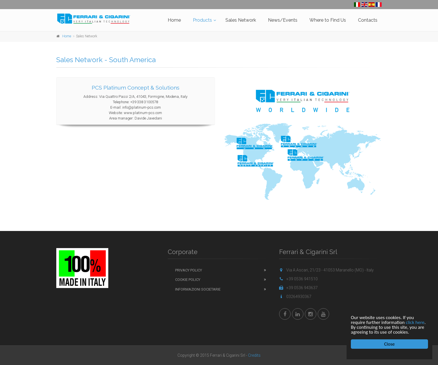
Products (202, 20)
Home (174, 20)
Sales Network (240, 20)
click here (415, 322)
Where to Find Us (327, 20)
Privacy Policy (188, 270)
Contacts (367, 20)
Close (389, 344)
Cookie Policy (187, 279)
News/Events (282, 20)
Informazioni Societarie (198, 289)
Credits (254, 355)
